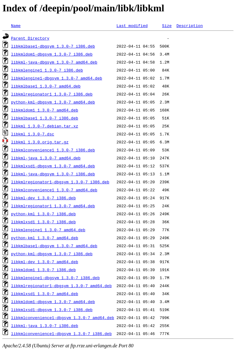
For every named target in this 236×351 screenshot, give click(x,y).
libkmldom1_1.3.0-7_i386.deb (43, 269)
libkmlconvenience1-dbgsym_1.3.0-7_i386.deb (61, 333)
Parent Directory (30, 38)
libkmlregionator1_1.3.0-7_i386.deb (51, 94)
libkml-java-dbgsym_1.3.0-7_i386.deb (53, 174)
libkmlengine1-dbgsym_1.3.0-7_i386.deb (55, 277)
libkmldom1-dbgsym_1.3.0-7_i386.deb (51, 54)
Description (189, 25)
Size (166, 25)
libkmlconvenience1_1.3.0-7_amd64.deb (54, 190)
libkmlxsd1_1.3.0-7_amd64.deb (44, 293)
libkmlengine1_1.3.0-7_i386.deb (47, 70)
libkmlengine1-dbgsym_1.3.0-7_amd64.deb (56, 78)
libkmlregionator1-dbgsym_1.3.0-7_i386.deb (60, 182)
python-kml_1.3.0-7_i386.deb (43, 213)
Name (16, 25)
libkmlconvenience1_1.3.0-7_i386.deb (53, 150)
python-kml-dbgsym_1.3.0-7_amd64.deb (53, 102)
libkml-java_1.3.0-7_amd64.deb (46, 158)
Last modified (132, 25)
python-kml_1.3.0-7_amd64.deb (44, 237)
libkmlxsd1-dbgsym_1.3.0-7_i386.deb (51, 309)
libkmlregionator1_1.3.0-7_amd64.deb (53, 206)
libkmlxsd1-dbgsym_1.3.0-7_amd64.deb (53, 166)
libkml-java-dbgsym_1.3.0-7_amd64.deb (54, 62)
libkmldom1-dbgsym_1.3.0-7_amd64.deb (53, 301)
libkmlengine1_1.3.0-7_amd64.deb (48, 229)
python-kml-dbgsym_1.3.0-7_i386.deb (51, 253)
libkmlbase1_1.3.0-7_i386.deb (44, 118)
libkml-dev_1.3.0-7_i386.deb (43, 198)
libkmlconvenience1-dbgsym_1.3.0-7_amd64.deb (62, 317)
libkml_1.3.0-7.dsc (32, 134)
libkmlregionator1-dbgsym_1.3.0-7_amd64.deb (61, 285)
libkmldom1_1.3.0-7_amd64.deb (44, 110)
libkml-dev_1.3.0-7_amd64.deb (44, 261)
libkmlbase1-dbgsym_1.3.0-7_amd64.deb (54, 245)
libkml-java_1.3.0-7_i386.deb (44, 325)
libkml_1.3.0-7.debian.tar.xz (44, 126)
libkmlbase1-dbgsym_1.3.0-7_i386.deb (53, 46)
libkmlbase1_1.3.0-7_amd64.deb (46, 86)
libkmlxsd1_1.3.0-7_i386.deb (43, 221)
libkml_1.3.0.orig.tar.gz (40, 142)
